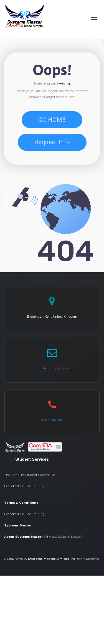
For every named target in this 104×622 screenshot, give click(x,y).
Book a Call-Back (52, 420)
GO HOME (52, 119)
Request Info (52, 142)
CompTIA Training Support (52, 368)
